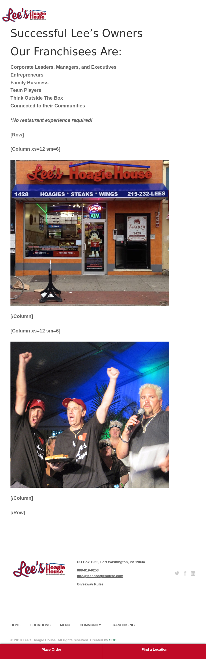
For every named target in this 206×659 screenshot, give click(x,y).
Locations (40, 625)
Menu (65, 625)
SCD (112, 640)
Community (90, 625)
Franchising (123, 625)
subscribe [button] (32, 605)
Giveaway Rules (90, 584)
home (15, 625)
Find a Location (154, 649)
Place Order (51, 649)
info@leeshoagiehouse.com (100, 576)
